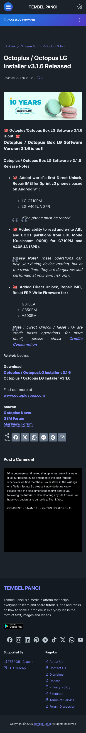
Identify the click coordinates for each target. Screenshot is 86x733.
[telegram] (43, 437)
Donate (52, 681)
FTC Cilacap (15, 668)
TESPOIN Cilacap (19, 661)
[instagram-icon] (18, 640)
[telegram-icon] (45, 640)
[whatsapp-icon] (71, 640)
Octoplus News (17, 412)
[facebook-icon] (9, 640)
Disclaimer (55, 674)
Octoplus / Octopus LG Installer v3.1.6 (37, 372)
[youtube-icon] (80, 640)
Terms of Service (59, 700)
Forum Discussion (60, 706)
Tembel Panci (43, 6)
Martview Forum (18, 424)
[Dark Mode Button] (79, 7)
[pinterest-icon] (36, 640)
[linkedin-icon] (27, 640)
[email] (62, 437)
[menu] (8, 6)
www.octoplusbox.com (24, 395)
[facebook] (16, 437)
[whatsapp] (34, 437)
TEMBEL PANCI (22, 588)
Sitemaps (54, 694)
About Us (54, 661)
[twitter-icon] (63, 640)
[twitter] (25, 437)
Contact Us (55, 668)
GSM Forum (14, 418)
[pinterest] (53, 437)
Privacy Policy (57, 687)
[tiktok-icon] (54, 640)
